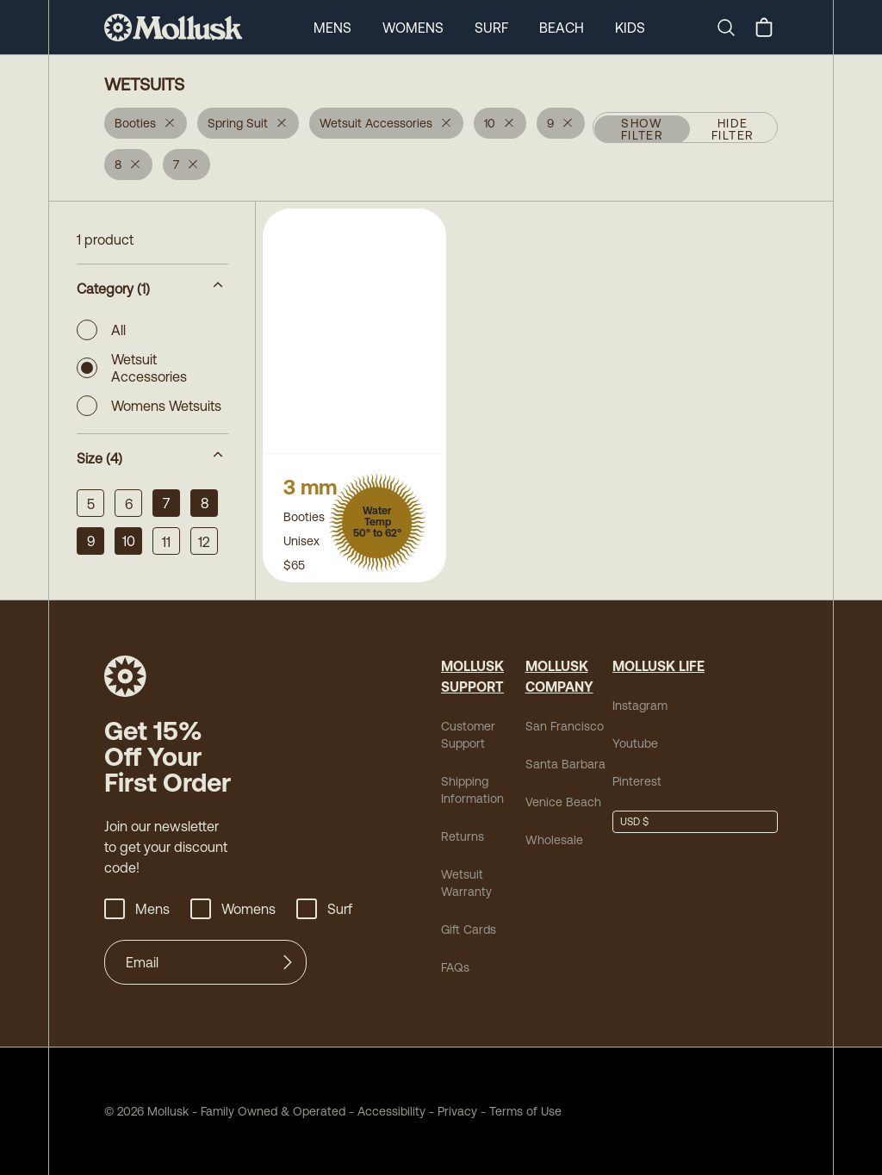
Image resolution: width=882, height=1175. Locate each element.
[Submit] (287, 962)
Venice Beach (563, 802)
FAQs (455, 967)
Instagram (640, 705)
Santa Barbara (565, 764)
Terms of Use (525, 1111)
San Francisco (564, 726)
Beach (561, 27)
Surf (491, 27)
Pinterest (637, 781)
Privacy (457, 1111)
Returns (462, 836)
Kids (630, 27)
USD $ (634, 822)
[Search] (733, 27)
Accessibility (385, 1111)
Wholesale (554, 840)
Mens (332, 27)
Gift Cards (468, 929)
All (101, 330)
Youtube (635, 743)
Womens (413, 27)
